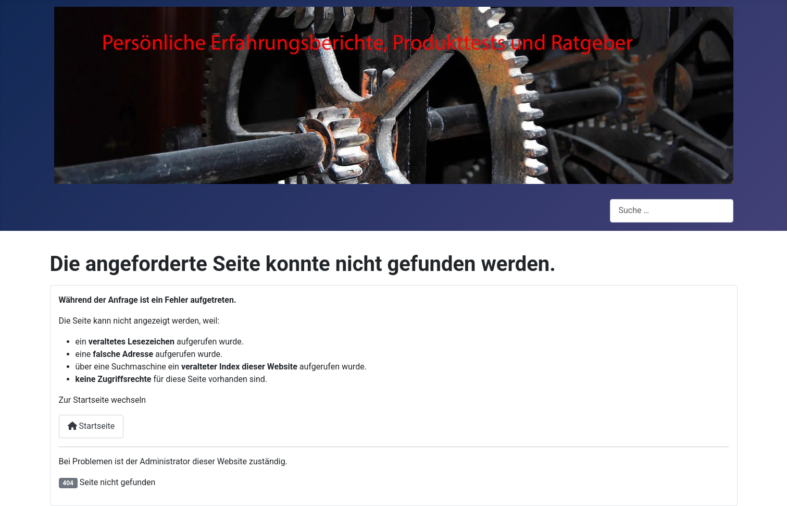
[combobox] (671, 211)
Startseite (91, 426)
